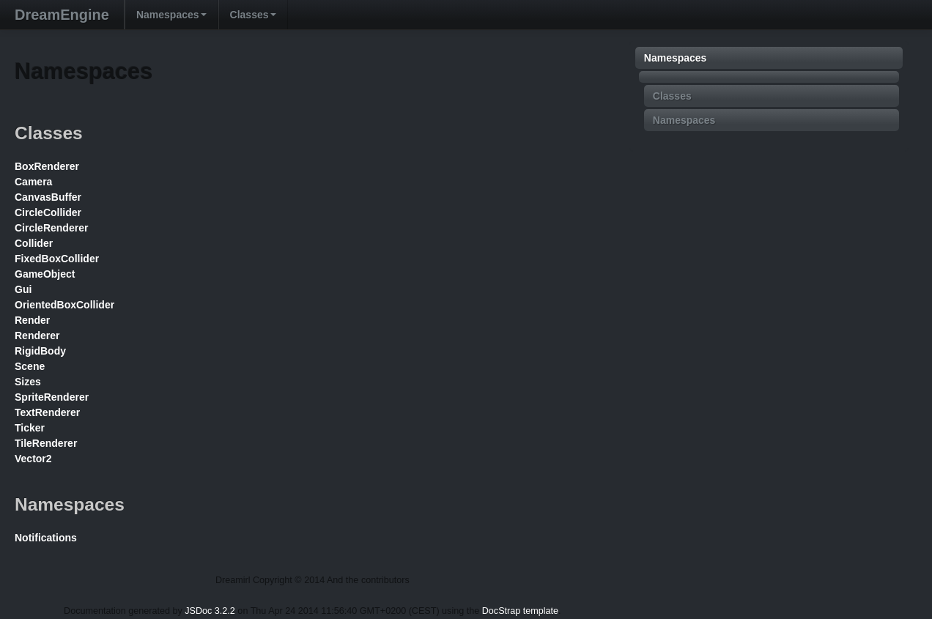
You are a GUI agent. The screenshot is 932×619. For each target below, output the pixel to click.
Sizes (28, 382)
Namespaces (171, 15)
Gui (23, 289)
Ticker (30, 428)
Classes (253, 15)
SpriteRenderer (52, 397)
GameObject (45, 274)
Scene (30, 366)
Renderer (37, 335)
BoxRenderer (47, 166)
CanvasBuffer (48, 197)
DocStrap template (520, 611)
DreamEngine (62, 15)
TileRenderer (46, 443)
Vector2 (33, 458)
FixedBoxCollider (57, 258)
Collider (34, 243)
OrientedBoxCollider (64, 305)
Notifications (46, 538)
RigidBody (40, 351)
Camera (33, 182)
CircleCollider (48, 212)
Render (32, 320)
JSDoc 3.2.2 (210, 611)
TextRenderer (47, 412)
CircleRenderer (51, 228)
